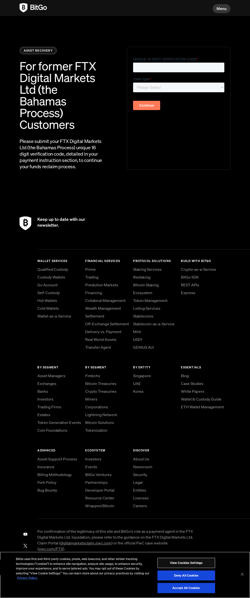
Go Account (47, 285)
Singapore (142, 375)
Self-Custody (48, 292)
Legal (138, 482)
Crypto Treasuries (100, 391)
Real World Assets (100, 339)
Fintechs (92, 375)
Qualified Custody (52, 269)
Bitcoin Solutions (99, 422)
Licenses (141, 498)
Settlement (94, 316)
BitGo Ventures (98, 474)
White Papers (192, 391)
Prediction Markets (101, 285)
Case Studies (192, 383)
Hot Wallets (47, 300)
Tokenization (96, 430)
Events (91, 466)
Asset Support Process (57, 459)
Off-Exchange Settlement (107, 324)
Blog (185, 375)
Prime (90, 269)
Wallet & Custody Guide (201, 399)
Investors (45, 399)
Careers (140, 505)
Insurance (45, 466)
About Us (141, 459)
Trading (91, 277)
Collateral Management (105, 300)
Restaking (141, 277)
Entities (139, 490)
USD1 (137, 339)
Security (140, 474)
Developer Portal (100, 490)
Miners (91, 399)
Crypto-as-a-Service (198, 269)
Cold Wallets (48, 308)
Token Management (150, 300)
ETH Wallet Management (202, 407)
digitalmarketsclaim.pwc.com (85, 543)
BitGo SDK (190, 277)
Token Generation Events (59, 422)
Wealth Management (103, 308)
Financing (93, 292)
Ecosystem (142, 292)
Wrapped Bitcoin (99, 505)
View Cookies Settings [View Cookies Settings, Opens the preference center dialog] (186, 563)
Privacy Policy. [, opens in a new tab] (27, 578)
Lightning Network (101, 414)
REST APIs (190, 285)
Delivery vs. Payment (103, 331)
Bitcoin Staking (146, 285)
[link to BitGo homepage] (33, 7)
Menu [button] (222, 8)
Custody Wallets (51, 277)
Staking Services (147, 269)
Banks (42, 391)
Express (188, 292)
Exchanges (46, 383)
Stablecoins (143, 316)
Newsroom (142, 466)
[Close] (242, 574)
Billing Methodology (54, 474)
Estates (43, 414)
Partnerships (96, 482)
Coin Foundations (52, 430)
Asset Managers (51, 375)
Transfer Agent (98, 347)
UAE (137, 383)
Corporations (96, 407)
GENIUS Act (143, 347)
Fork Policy (46, 482)
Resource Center (100, 498)
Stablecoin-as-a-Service (154, 324)
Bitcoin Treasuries (100, 383)
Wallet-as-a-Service (54, 316)
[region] (125, 575)
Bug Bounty (47, 490)
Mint (137, 331)
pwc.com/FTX (51, 548)
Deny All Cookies (186, 575)
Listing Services (146, 308)
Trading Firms (49, 407)
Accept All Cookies (186, 588)
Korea (138, 391)
